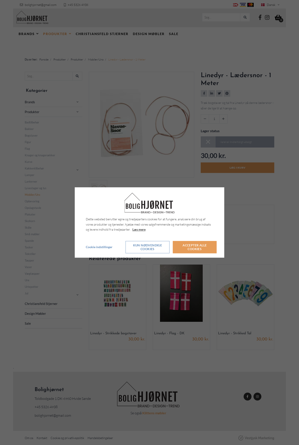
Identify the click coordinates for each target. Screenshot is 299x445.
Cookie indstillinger (99, 247)
